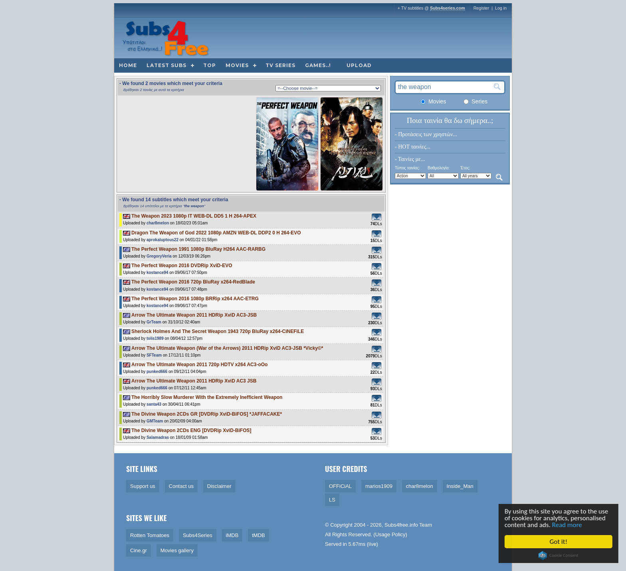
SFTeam (154, 355)
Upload (359, 65)
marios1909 (378, 486)
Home (128, 65)
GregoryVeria (159, 256)
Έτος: (465, 168)
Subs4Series (197, 535)
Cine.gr (138, 550)
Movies (237, 65)
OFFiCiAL (340, 486)
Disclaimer (219, 486)
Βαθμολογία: (439, 168)
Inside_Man (460, 486)
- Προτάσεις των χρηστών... (426, 134)
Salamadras (158, 437)
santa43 (154, 404)
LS (332, 500)
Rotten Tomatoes (149, 535)
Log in (501, 8)
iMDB (232, 535)
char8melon (158, 223)
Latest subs (166, 65)
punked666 (157, 371)
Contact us (181, 486)
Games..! (318, 65)
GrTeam (154, 322)
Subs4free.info (401, 525)
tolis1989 (155, 338)
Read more (568, 525)
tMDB (258, 535)
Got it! (560, 541)
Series (475, 101)
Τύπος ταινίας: (407, 168)
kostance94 (157, 272)
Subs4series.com (447, 8)
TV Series (280, 65)
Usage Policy (390, 534)
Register (481, 8)
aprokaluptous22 (162, 240)
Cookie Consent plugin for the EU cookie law (560, 555)
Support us (142, 486)
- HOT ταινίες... (412, 147)
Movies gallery (177, 550)
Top (209, 65)
